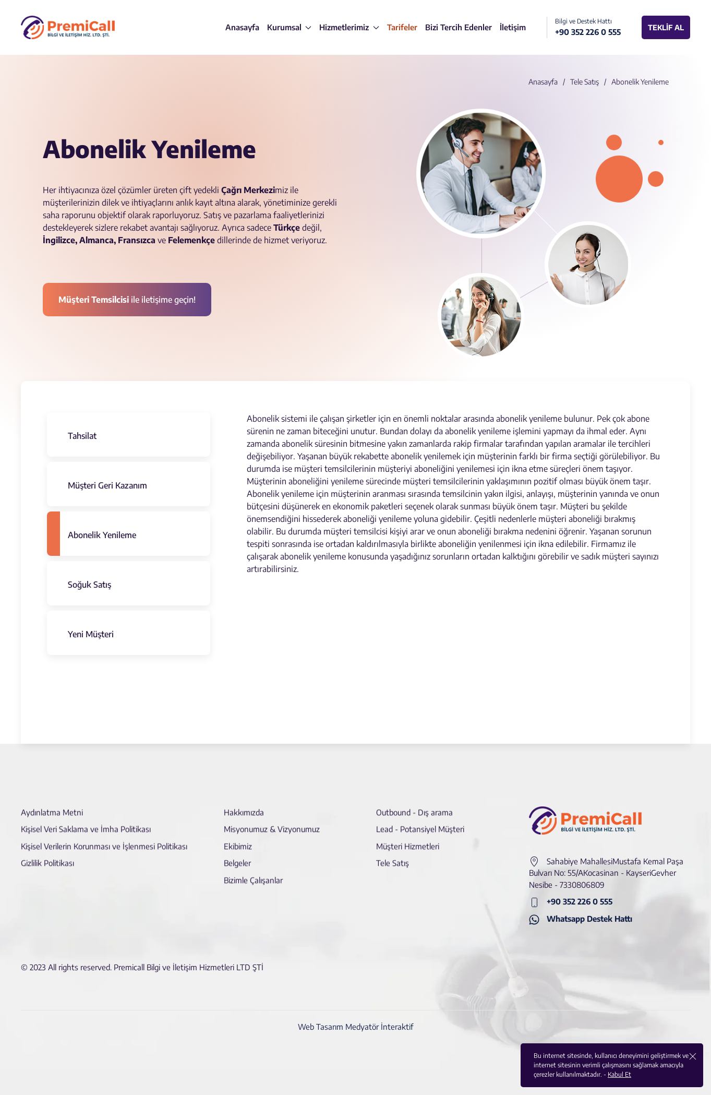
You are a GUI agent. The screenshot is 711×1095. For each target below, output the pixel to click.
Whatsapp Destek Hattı (580, 919)
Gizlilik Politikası (47, 856)
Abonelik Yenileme (102, 535)
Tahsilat (82, 436)
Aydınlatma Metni (52, 805)
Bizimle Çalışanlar (253, 873)
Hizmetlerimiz (349, 27)
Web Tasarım (320, 1026)
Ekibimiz (238, 839)
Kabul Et (619, 1074)
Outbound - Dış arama (414, 805)
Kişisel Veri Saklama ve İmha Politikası (86, 822)
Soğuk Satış (89, 584)
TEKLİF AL (666, 27)
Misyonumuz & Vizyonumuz (272, 822)
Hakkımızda (244, 805)
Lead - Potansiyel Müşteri (420, 822)
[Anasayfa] (242, 27)
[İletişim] (513, 27)
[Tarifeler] (402, 27)
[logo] (68, 27)
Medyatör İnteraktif (379, 1026)
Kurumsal (289, 27)
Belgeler (237, 856)
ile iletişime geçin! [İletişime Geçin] (127, 299)
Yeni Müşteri (91, 634)
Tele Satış (584, 81)
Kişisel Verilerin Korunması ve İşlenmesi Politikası (104, 839)
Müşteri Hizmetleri (407, 839)
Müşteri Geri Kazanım (107, 485)
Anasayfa (543, 81)
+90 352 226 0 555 (570, 902)
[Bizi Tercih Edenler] (458, 27)
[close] (692, 1055)
